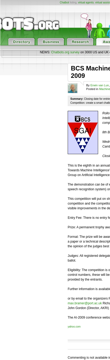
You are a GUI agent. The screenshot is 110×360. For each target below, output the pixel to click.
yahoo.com (74, 326)
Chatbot (64, 2)
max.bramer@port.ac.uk (85, 303)
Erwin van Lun (99, 85)
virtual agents (86, 2)
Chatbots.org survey (65, 52)
